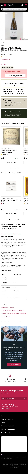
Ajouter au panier (11, 162)
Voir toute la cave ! (14, 364)
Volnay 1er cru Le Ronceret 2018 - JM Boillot (11, 201)
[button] (10, 379)
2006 (22, 89)
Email (2, 396)
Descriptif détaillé (5, 59)
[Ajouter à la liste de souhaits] (26, 45)
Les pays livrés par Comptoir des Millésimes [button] (13, 313)
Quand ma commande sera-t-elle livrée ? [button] (12, 310)
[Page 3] (12, 219)
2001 (5, 89)
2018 (22, 91)
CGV (11, 458)
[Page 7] (18, 219)
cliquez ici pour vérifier (8, 455)
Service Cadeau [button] (5, 316)
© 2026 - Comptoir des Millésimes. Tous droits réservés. (13, 457)
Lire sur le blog (5, 408)
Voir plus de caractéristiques (14, 298)
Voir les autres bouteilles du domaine (15, 76)
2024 (22, 94)
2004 (16, 89)
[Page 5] (15, 219)
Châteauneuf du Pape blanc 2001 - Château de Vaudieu (10, 151)
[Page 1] (9, 219)
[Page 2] (3, 42)
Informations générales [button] (7, 307)
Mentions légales (5, 458)
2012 (11, 91)
